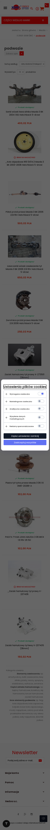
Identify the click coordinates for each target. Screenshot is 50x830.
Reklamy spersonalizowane (22, 426)
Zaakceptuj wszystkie (25, 442)
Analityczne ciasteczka (20, 409)
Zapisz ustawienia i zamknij (25, 436)
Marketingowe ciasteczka (21, 401)
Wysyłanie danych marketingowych (17, 417)
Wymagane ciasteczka (20, 394)
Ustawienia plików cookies (25, 387)
